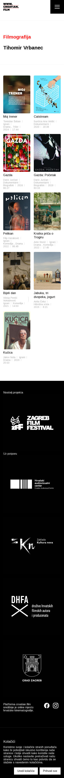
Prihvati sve (50, 770)
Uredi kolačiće (25, 770)
